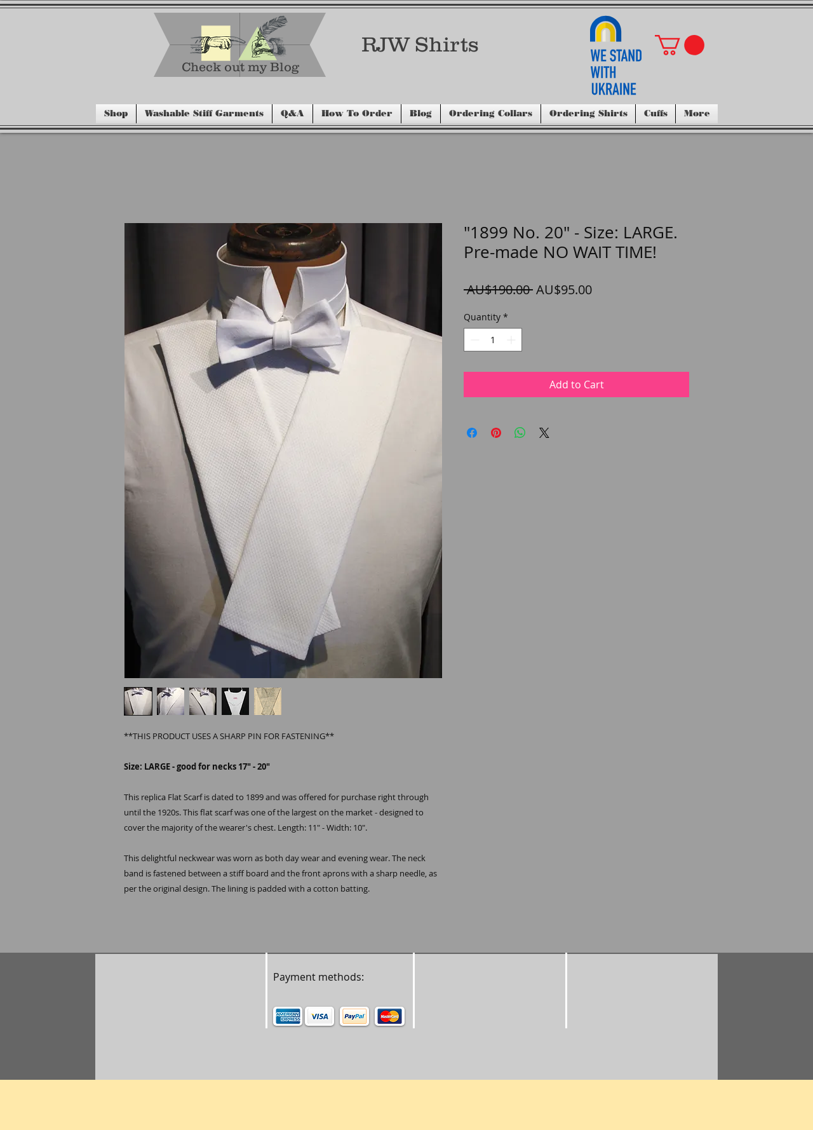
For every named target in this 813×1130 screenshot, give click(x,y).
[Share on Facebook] (472, 432)
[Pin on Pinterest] (496, 432)
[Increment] (512, 340)
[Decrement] (473, 340)
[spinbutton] (492, 340)
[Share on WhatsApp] (520, 432)
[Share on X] (544, 432)
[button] (679, 45)
